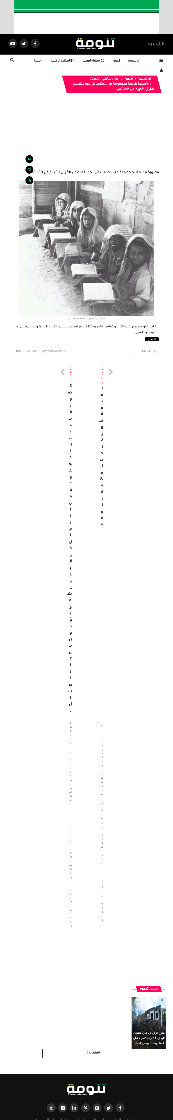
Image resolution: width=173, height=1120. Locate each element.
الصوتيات (80, 1078)
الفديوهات (97, 1078)
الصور (116, 61)
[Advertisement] (86, 135)
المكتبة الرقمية (62, 61)
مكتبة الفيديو (93, 61)
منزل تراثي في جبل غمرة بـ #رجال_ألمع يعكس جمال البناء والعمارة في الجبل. (149, 998)
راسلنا (38, 61)
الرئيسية (156, 44)
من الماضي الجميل (104, 79)
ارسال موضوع (45, 1078)
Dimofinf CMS (90, 1102)
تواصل (64, 1078)
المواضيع (115, 1078)
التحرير (139, 351)
